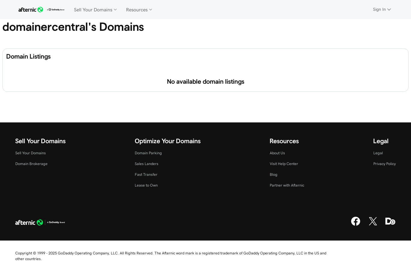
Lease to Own (146, 185)
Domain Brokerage (31, 164)
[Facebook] (355, 224)
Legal (378, 153)
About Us (277, 153)
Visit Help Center (284, 164)
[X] (373, 224)
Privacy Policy (384, 164)
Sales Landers (146, 164)
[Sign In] (383, 9)
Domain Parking (148, 153)
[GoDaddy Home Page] (40, 223)
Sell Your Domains (30, 153)
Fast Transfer (146, 174)
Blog (273, 174)
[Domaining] (390, 224)
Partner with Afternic (287, 185)
